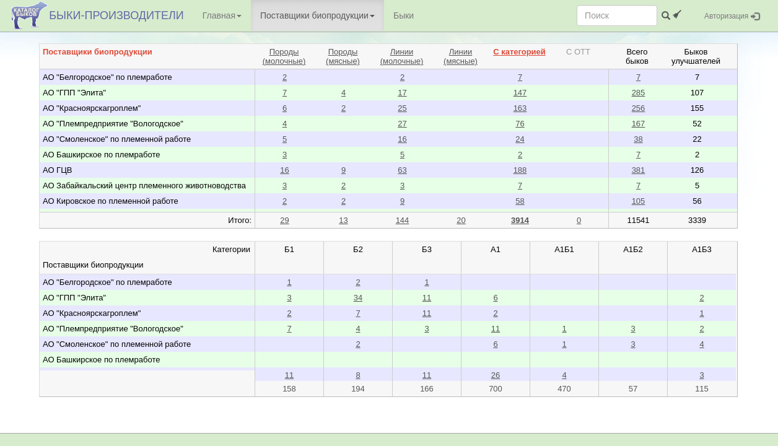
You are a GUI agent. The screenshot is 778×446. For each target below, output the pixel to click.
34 (358, 297)
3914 (520, 220)
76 (519, 123)
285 (638, 92)
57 (633, 388)
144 (402, 220)
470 (564, 388)
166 (427, 388)
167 (638, 123)
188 (520, 170)
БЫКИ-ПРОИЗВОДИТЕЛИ (116, 15)
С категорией (519, 51)
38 (638, 139)
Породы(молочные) (284, 56)
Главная (222, 15)
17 (402, 92)
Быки (403, 15)
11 (426, 297)
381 (638, 170)
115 (702, 388)
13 (343, 220)
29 (284, 220)
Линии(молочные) (402, 56)
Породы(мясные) (343, 56)
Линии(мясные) (461, 56)
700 (495, 388)
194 (358, 388)
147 (520, 92)
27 (402, 123)
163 (520, 108)
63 (402, 170)
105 (638, 201)
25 (402, 108)
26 (495, 375)
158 (289, 388)
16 (402, 139)
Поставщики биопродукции (317, 15)
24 (519, 139)
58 (519, 201)
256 (638, 108)
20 (461, 220)
